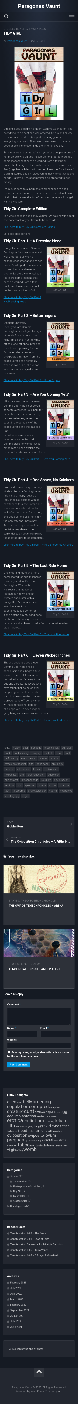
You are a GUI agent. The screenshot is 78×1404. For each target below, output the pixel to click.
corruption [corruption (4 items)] (54, 1107)
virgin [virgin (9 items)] (11, 1150)
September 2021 (19, 1310)
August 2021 (17, 1315)
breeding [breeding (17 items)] (42, 1102)
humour (9, 769)
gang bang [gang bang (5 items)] (34, 1126)
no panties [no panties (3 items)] (57, 1131)
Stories (9, 28)
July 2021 (15, 1321)
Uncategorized (18, 1206)
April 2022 (16, 1293)
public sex (53, 774)
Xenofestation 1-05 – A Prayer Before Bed (34, 1255)
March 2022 (17, 1299)
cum (59, 753)
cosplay (36, 753)
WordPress (37, 1391)
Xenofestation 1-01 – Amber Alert (34, 969)
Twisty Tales (37, 28)
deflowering (11, 758)
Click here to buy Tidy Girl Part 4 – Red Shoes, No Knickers (38, 544)
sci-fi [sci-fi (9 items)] (49, 1140)
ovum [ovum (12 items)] (51, 1135)
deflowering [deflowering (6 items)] (43, 1112)
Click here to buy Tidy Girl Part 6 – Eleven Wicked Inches (37, 720)
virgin (25, 796)
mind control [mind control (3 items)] (32, 1131)
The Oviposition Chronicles (39, 900)
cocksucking (21, 753)
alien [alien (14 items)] (11, 1101)
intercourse (23, 769)
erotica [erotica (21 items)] (15, 1120)
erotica (54, 758)
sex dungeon (61, 780)
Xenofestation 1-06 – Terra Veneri (29, 1250)
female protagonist (15, 764)
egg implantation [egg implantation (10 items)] (21, 1116)
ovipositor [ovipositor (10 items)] (36, 1135)
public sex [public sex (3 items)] (30, 1141)
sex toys (9, 785)
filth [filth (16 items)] (11, 1125)
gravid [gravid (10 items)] (45, 1126)
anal (25, 747)
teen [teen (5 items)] (32, 1145)
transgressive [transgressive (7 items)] (57, 1145)
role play (46, 780)
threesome (19, 790)
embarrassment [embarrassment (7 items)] (47, 1116)
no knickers (51, 769)
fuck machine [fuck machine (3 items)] (21, 1126)
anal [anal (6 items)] (19, 1102)
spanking (30, 785)
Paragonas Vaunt (39, 6)
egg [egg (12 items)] (63, 1111)
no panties (10, 774)
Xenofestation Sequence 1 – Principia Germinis (36, 1244)
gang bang (42, 764)
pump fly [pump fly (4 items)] (40, 1140)
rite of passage (29, 780)
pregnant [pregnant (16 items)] (16, 1139)
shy (20, 785)
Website (12, 1039)
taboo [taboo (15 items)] (24, 1144)
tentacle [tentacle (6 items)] (41, 1145)
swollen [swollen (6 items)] (12, 1145)
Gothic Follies (20, 1181)
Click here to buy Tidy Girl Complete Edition (29, 227)
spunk (52, 785)
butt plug (66, 747)
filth (31, 764)
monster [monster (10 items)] (45, 1130)
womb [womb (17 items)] (30, 1149)
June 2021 (16, 1327)
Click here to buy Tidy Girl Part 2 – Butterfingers (32, 380)
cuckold (48, 753)
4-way (16, 747)
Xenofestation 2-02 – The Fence (28, 1233)
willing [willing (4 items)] (19, 1150)
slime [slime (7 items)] (62, 1140)
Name (11, 1028)
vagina (53, 790)
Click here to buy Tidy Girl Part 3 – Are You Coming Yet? (37, 459)
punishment (11, 780)
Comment (14, 1004)
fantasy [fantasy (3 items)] (51, 1121)
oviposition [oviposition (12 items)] (17, 1135)
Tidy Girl (21, 28)
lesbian (37, 769)
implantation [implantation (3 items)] (12, 1131)
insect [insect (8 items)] (22, 1131)
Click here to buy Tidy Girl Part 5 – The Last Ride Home (36, 634)
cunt (67, 753)
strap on (64, 785)
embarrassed (28, 758)
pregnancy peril (36, 774)
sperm (42, 785)
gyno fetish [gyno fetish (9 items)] (60, 1126)
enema (43, 758)
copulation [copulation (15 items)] (17, 1106)
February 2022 (18, 1304)
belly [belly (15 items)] (27, 1101)
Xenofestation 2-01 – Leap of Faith (29, 1239)
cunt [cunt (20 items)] (29, 1111)
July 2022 (15, 1288)
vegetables (66, 790)
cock (7, 753)
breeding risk (51, 747)
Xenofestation (31, 964)
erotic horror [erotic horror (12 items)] (35, 1120)
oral (22, 774)
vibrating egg (12, 796)
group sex (57, 764)
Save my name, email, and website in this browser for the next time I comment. (38, 1054)
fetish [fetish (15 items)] (60, 1120)
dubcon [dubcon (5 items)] (55, 1112)
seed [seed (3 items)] (56, 1141)
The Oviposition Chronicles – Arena (36, 905)
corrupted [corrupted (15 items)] (39, 1106)
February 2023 (18, 1282)
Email (44, 1028)
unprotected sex (37, 790)
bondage (36, 747)
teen (7, 790)
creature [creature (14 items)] (15, 1111)
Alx (60, 1391)
